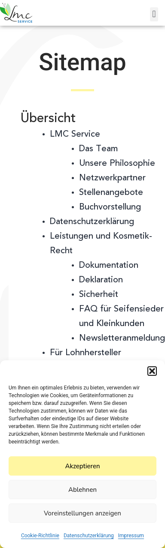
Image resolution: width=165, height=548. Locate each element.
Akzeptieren (82, 466)
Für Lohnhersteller (85, 353)
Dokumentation (108, 265)
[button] (152, 371)
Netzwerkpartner (112, 178)
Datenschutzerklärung (89, 536)
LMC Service (75, 134)
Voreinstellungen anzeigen (82, 513)
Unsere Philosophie (117, 163)
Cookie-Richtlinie (40, 536)
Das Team (98, 149)
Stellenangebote (111, 193)
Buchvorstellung (110, 207)
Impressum (131, 536)
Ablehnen (82, 489)
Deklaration (101, 280)
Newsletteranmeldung (122, 338)
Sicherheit (98, 294)
